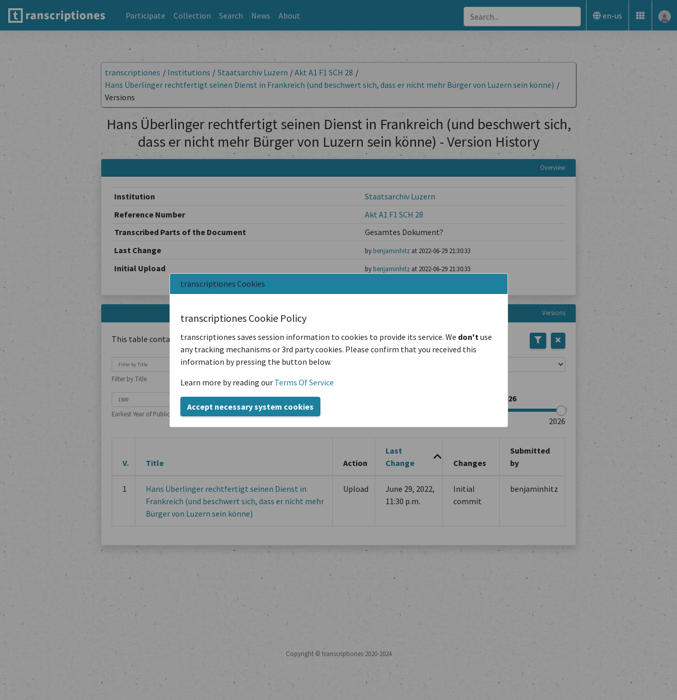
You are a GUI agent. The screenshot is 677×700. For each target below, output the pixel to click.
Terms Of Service (304, 382)
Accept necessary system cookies (250, 406)
